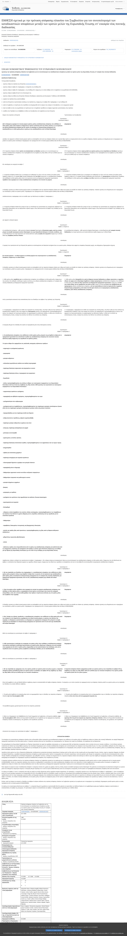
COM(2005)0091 (6, 75)
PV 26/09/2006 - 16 (47, 49)
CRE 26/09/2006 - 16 (48, 51)
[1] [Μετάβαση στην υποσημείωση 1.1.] (35, 84)
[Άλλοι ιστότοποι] (120, 1)
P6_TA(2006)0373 (111, 49)
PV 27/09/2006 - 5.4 (77, 49)
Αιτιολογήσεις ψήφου (77, 51)
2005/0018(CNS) (14, 40)
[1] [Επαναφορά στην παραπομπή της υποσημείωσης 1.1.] (2, 794)
